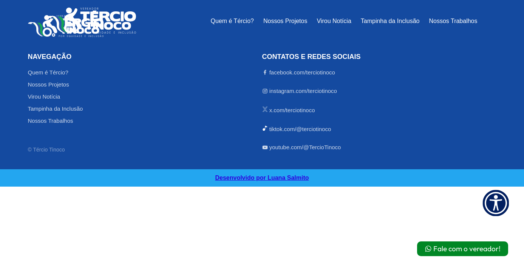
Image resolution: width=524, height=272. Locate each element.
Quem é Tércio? (232, 21)
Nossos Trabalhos (453, 21)
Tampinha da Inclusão (390, 21)
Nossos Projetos (285, 21)
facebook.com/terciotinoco (298, 73)
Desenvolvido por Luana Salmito (262, 178)
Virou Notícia (334, 21)
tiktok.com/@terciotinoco (296, 128)
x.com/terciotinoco (288, 110)
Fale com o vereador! (463, 248)
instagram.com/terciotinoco (299, 91)
